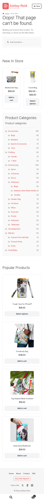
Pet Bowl (14, 203)
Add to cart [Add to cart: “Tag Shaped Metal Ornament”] (22, 408)
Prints (13, 246)
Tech (13, 148)
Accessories (13, 131)
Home (7, 13)
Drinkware (15, 182)
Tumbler (17, 195)
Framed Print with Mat (20, 237)
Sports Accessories (19, 144)
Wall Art (11, 233)
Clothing (11, 152)
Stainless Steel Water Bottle (25, 191)
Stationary (15, 220)
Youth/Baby (12, 250)
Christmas (15, 174)
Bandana (14, 140)
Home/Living (13, 165)
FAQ (33, 473)
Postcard (14, 212)
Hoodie (14, 157)
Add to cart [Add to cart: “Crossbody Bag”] (22, 361)
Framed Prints (16, 242)
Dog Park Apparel (22, 479)
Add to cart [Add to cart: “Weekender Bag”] (11, 98)
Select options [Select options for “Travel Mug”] (33, 102)
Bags (13, 135)
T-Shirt (13, 161)
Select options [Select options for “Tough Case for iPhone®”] (22, 314)
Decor (13, 178)
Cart (29, 496)
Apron (13, 169)
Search (11, 497)
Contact (26, 473)
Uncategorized (14, 229)
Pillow (13, 208)
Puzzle (13, 216)
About (18, 473)
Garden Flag (16, 199)
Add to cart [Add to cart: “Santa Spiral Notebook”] (22, 456)
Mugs (16, 186)
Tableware (15, 225)
